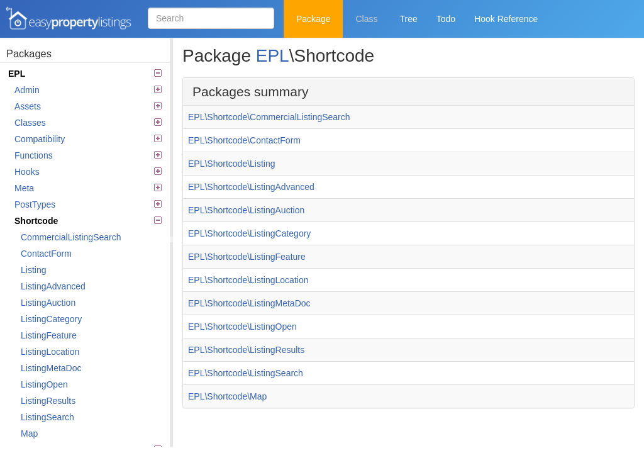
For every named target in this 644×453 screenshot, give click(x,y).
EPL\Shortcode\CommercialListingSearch (269, 117)
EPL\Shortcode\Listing (231, 164)
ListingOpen (44, 384)
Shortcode (88, 221)
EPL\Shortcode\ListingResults (246, 350)
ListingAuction (48, 303)
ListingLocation (50, 352)
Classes (88, 123)
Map (29, 433)
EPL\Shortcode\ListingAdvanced (251, 187)
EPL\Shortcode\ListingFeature (247, 257)
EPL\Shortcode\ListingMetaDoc (249, 303)
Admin (88, 90)
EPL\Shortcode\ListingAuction (246, 210)
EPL (85, 74)
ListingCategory (51, 319)
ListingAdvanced (53, 286)
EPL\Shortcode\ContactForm (244, 140)
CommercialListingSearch (71, 237)
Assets (88, 106)
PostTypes (88, 204)
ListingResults (48, 401)
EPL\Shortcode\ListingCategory (249, 233)
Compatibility (88, 139)
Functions (88, 155)
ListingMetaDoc (51, 368)
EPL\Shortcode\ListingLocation (248, 280)
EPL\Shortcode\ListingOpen (242, 327)
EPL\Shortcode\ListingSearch (245, 373)
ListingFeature (49, 335)
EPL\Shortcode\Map (227, 396)
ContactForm (46, 254)
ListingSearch (47, 417)
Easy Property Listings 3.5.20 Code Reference (69, 18)
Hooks (88, 172)
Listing (33, 270)
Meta (88, 188)
